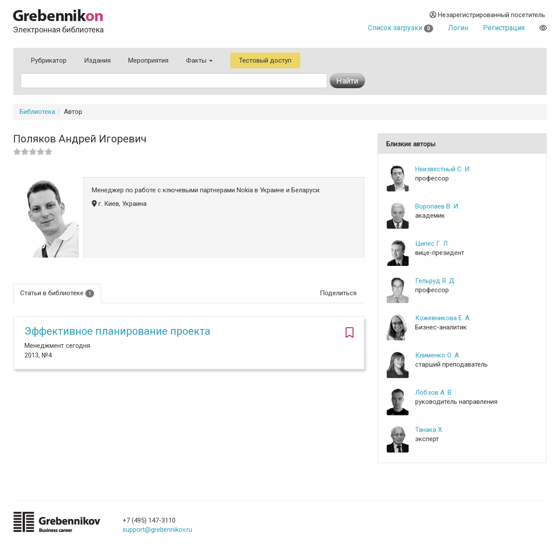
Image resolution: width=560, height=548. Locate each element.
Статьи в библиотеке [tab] (57, 293)
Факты (199, 60)
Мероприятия (148, 60)
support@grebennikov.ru (157, 530)
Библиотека (37, 112)
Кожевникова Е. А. (443, 318)
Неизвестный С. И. (443, 169)
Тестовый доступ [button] (265, 60)
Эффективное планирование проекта (117, 331)
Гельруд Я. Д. (435, 281)
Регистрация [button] (504, 28)
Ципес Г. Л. (432, 243)
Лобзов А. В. (434, 392)
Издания (97, 60)
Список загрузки (400, 28)
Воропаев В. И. (437, 206)
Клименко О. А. (437, 355)
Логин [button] (458, 28)
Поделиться (338, 293)
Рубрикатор (48, 60)
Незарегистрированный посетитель (487, 15)
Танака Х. (429, 430)
